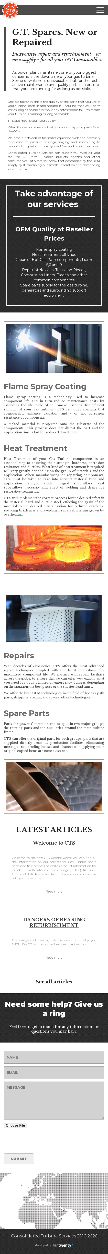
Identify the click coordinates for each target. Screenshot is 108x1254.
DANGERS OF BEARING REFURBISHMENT (54, 922)
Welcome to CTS (54, 843)
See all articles (54, 982)
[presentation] (43, 1141)
